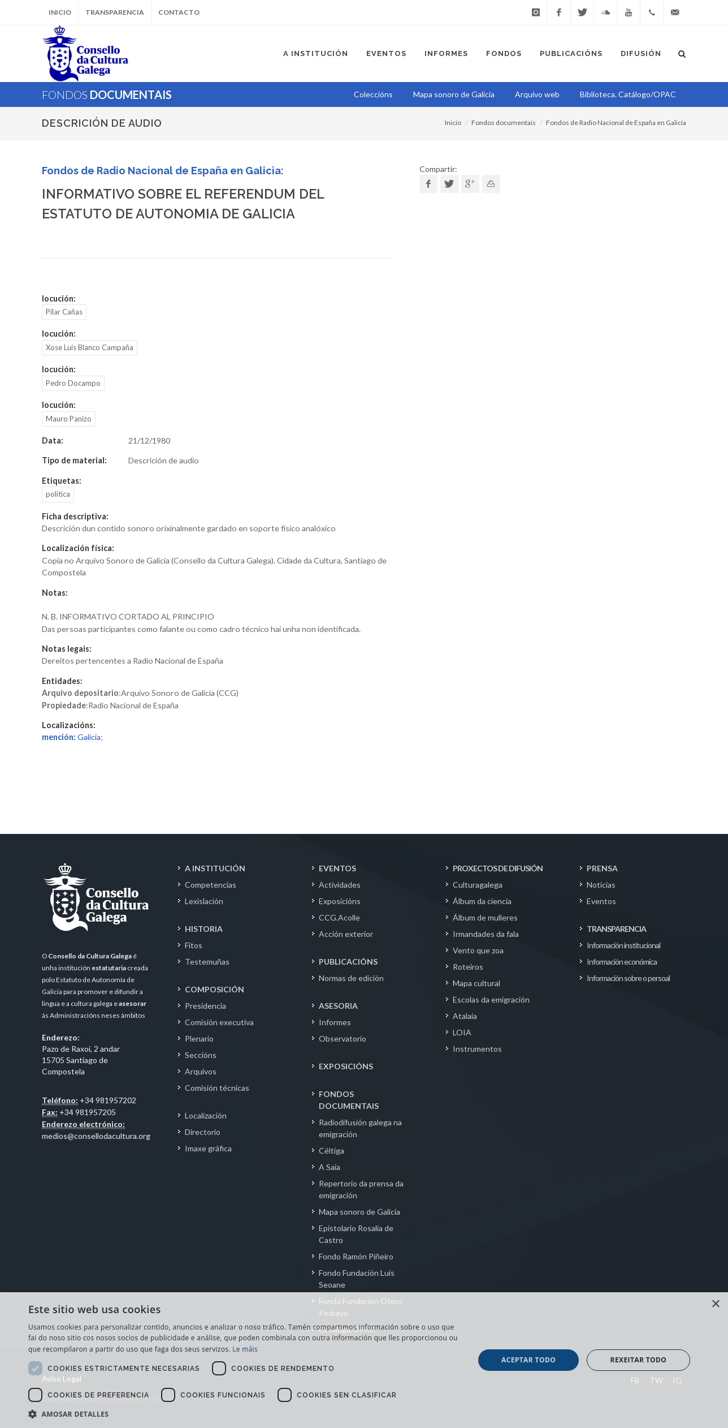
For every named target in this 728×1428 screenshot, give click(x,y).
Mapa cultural (476, 983)
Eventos (601, 901)
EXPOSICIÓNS (346, 1066)
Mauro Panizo (69, 418)
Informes (335, 1022)
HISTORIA (204, 929)
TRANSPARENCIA (616, 929)
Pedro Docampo (73, 383)
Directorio (202, 1132)
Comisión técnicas (217, 1087)
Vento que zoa (478, 950)
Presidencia (205, 1005)
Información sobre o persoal (628, 978)
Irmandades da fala (486, 934)
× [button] (715, 1304)
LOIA (462, 1032)
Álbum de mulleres (485, 917)
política (58, 493)
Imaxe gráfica (208, 1148)
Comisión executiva (219, 1022)
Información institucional (623, 945)
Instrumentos (477, 1048)
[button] (244, 1414)
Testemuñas (207, 961)
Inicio (60, 12)
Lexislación (204, 901)
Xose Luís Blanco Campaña (89, 347)
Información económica (622, 961)
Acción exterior (346, 934)
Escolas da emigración (491, 999)
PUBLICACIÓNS (348, 961)
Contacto (179, 12)
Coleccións (373, 94)
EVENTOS (337, 868)
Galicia (71, 737)
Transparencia (114, 12)
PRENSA (602, 868)
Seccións (200, 1055)
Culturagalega (477, 884)
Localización (206, 1115)
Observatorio (342, 1038)
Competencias (210, 884)
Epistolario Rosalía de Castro (356, 1234)
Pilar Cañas (64, 311)
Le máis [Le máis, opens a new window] (245, 1349)
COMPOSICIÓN (214, 989)
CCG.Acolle (339, 917)
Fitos (193, 945)
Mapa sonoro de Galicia (359, 1211)
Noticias (601, 884)
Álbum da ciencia (482, 901)
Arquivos (200, 1071)
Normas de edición (351, 978)
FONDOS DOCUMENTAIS (349, 1100)
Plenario (199, 1038)
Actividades (340, 884)
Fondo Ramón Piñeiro (356, 1256)
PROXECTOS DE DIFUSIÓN (498, 868)
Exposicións (340, 901)
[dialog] (364, 1360)
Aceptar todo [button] (528, 1360)
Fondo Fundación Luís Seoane (357, 1278)
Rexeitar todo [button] (638, 1360)
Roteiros (468, 966)
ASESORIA (338, 1005)
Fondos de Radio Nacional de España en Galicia (616, 122)
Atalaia (465, 1016)
